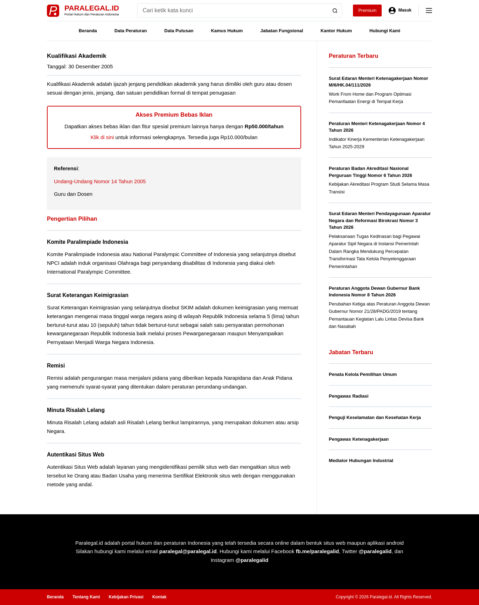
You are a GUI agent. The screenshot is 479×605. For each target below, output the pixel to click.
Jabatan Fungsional (281, 30)
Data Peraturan (130, 30)
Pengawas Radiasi (348, 396)
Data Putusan (178, 30)
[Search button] (335, 11)
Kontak (159, 596)
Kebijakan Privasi (126, 596)
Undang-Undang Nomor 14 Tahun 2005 (100, 181)
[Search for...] (232, 11)
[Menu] (429, 10)
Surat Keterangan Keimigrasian (88, 295)
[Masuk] (400, 10)
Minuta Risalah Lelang (76, 410)
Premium (367, 10)
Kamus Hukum (227, 30)
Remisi (56, 366)
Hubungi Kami (384, 30)
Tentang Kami (86, 596)
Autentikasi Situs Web (75, 455)
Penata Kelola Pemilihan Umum (363, 374)
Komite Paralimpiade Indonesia (87, 242)
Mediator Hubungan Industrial (361, 460)
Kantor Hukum (336, 30)
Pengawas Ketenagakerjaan (359, 439)
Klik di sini (102, 137)
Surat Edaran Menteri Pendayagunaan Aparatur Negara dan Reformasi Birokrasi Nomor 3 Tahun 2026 (380, 220)
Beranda (88, 30)
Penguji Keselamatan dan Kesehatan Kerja (375, 417)
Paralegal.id (91, 8)
